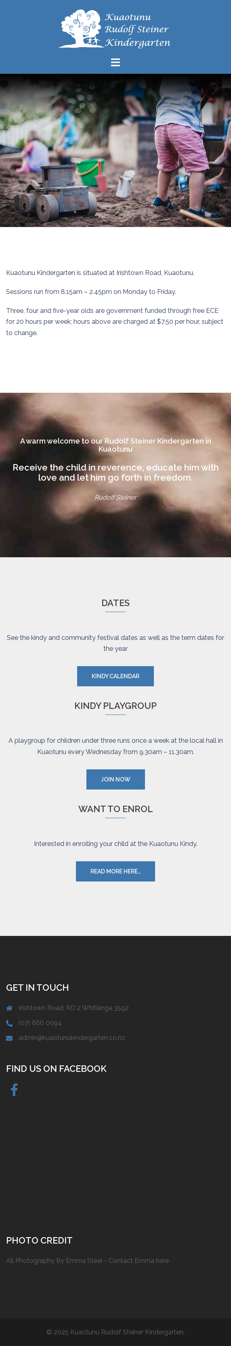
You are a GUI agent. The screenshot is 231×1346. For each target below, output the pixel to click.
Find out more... (115, 174)
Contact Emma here (139, 1261)
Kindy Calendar (115, 676)
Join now (115, 779)
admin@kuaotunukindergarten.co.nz (72, 1038)
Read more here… (115, 871)
